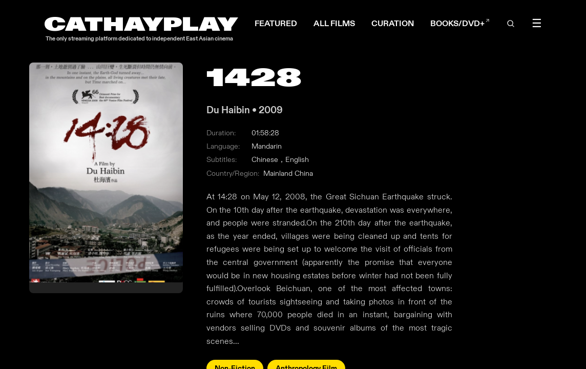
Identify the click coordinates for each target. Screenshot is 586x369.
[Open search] (511, 23)
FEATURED (276, 23)
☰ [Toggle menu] (537, 23)
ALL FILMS (334, 23)
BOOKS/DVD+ (460, 23)
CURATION (392, 23)
